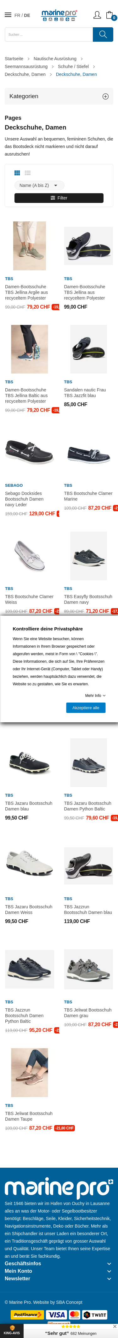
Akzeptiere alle (85, 707)
